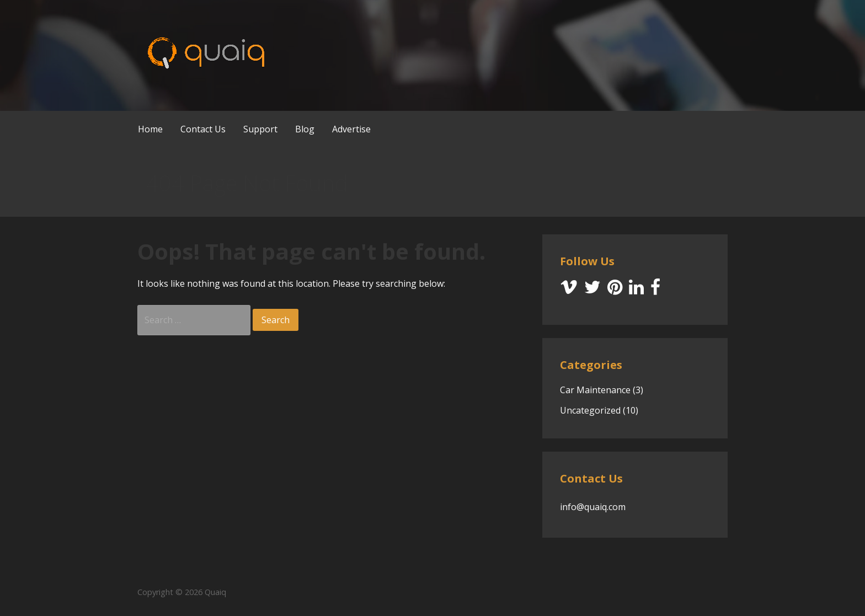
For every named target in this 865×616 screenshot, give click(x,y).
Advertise (351, 129)
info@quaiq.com (593, 507)
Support (260, 129)
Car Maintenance (595, 390)
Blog (304, 129)
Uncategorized (590, 410)
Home (150, 129)
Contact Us (203, 129)
